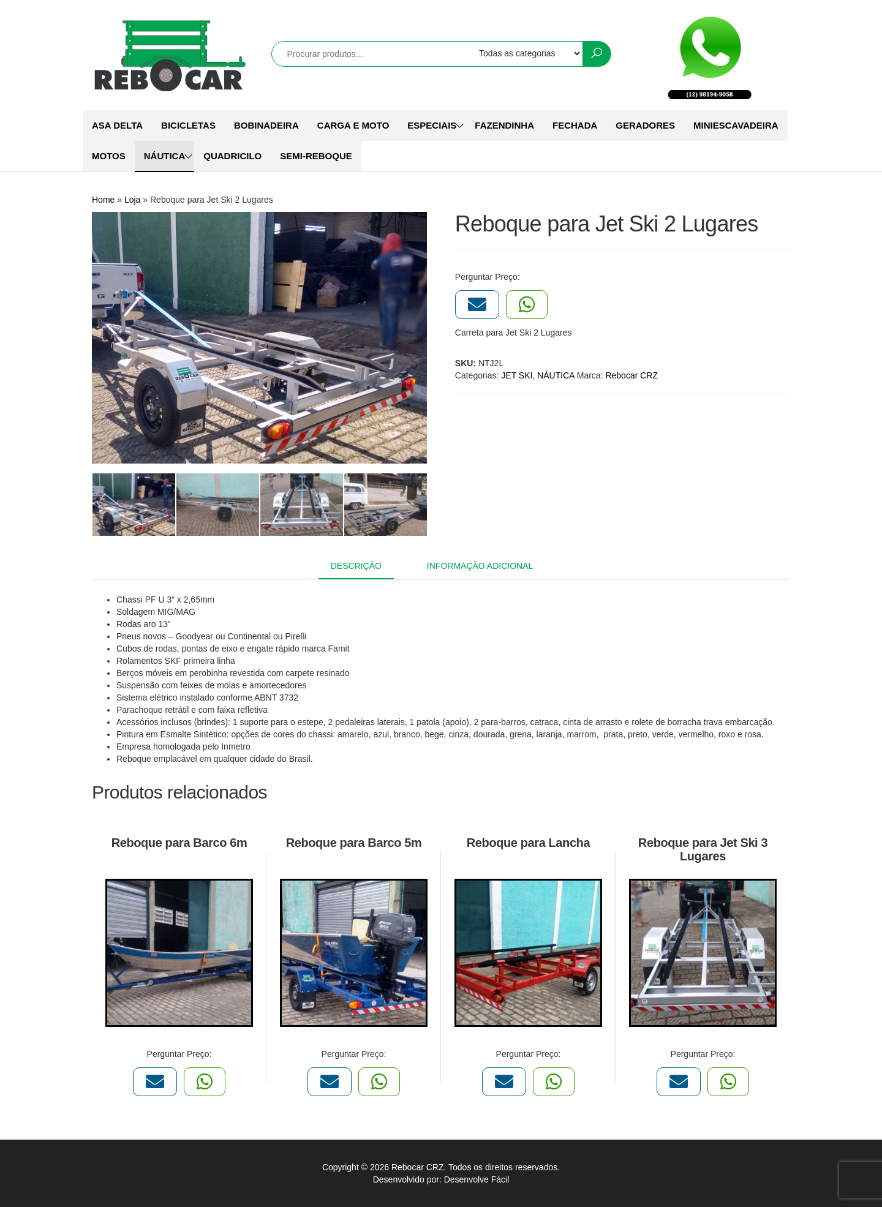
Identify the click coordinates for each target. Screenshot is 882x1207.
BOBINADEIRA (266, 125)
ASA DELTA (117, 125)
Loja (132, 200)
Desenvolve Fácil (477, 1179)
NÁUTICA (165, 156)
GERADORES (645, 125)
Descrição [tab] (356, 566)
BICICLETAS (188, 125)
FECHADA (574, 125)
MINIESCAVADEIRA (735, 125)
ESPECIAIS (431, 125)
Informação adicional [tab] (480, 566)
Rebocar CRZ (631, 375)
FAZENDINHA (504, 125)
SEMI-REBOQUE (316, 156)
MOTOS (109, 156)
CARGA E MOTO (353, 125)
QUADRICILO (232, 156)
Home (103, 200)
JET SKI (516, 375)
